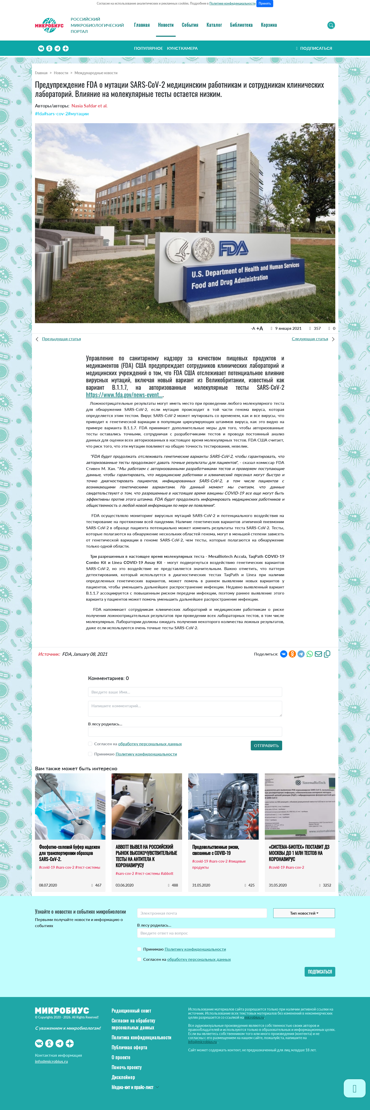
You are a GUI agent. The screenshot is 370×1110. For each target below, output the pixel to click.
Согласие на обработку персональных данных (133, 1024)
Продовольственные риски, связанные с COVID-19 (215, 849)
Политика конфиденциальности (142, 1037)
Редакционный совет (131, 1010)
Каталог (214, 24)
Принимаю (184, 949)
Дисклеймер (123, 1077)
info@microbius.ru (51, 1061)
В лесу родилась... (105, 723)
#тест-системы (87, 867)
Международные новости (96, 73)
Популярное (148, 48)
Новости (166, 24)
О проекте (121, 1057)
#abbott (167, 873)
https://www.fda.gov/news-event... (124, 394)
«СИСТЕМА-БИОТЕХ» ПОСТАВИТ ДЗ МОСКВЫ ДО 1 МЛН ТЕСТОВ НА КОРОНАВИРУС (299, 852)
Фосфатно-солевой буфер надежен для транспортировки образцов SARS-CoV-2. (69, 852)
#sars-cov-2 (56, 113)
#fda (39, 113)
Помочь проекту (127, 1067)
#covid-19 (47, 867)
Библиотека (241, 24)
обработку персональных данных (150, 743)
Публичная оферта (129, 1047)
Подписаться (313, 48)
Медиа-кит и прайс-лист (132, 1087)
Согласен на (187, 959)
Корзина (269, 24)
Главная (142, 24)
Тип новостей (302, 913)
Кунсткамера (182, 48)
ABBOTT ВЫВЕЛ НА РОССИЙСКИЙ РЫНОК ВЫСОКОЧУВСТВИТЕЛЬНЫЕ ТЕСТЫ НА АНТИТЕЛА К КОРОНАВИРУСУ (146, 855)
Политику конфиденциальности (146, 753)
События (190, 24)
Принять (265, 3)
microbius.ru (254, 1017)
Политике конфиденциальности (232, 3)
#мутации (78, 113)
